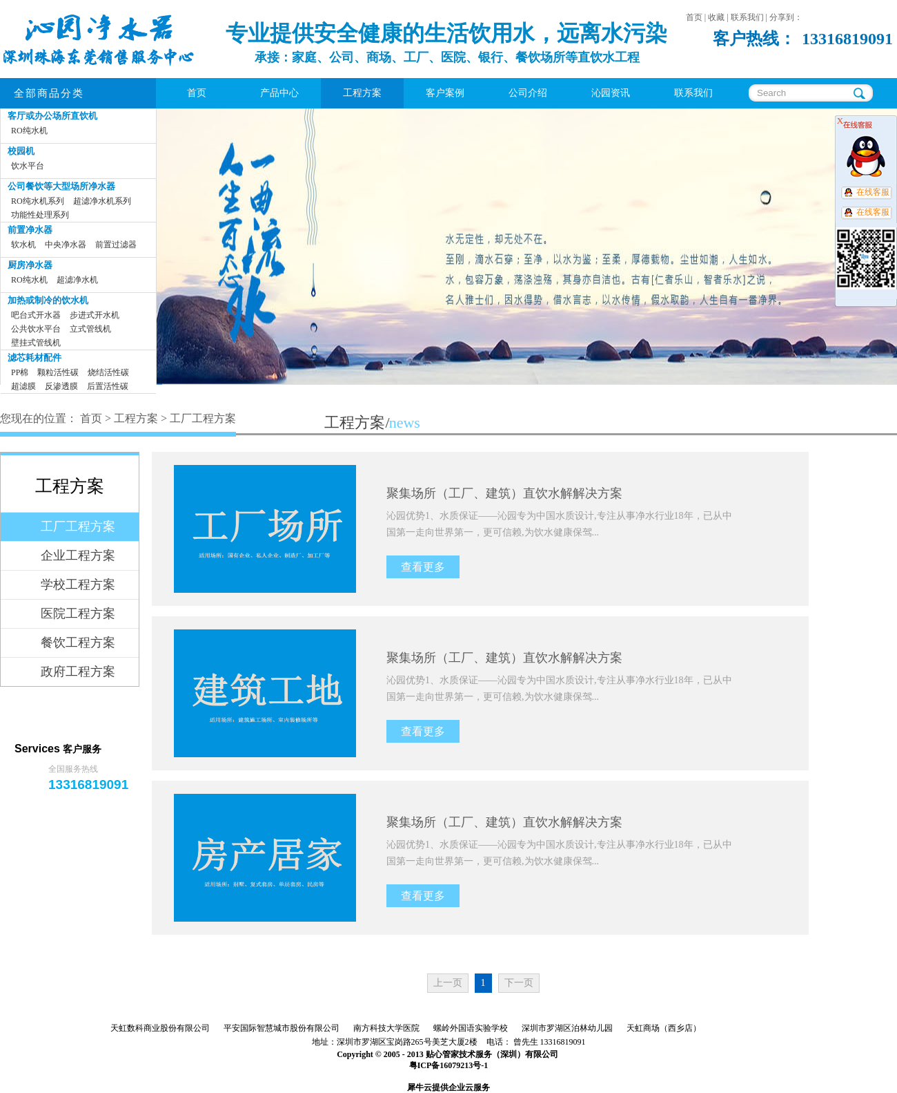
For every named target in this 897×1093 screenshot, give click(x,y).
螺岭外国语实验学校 (470, 1028)
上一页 (447, 983)
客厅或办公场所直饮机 (52, 116)
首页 (196, 93)
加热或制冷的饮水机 (48, 300)
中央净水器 (65, 244)
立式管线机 (90, 329)
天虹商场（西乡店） (664, 1028)
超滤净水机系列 (102, 201)
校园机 (21, 151)
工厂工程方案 (203, 418)
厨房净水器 (30, 265)
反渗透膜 (61, 386)
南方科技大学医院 (386, 1028)
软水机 (23, 244)
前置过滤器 (116, 244)
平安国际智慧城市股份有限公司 (281, 1028)
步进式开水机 (94, 315)
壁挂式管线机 (36, 343)
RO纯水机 (29, 130)
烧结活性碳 (108, 372)
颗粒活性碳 (58, 372)
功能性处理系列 (40, 215)
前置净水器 (30, 230)
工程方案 (136, 418)
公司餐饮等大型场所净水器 (61, 186)
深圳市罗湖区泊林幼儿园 (567, 1028)
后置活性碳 (107, 386)
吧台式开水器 (36, 315)
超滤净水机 (77, 280)
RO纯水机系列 (37, 201)
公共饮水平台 (36, 329)
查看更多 (423, 567)
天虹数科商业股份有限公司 (160, 1028)
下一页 (518, 983)
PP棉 (19, 372)
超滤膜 (23, 386)
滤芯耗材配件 (34, 357)
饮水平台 (27, 166)
